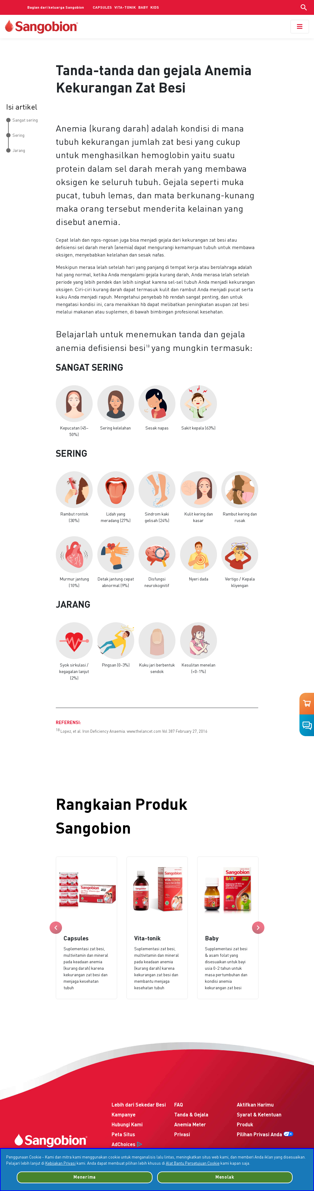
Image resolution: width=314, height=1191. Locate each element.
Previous (56, 927)
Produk (245, 1125)
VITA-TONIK (125, 8)
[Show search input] (304, 7)
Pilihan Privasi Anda (259, 1135)
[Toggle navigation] (299, 26)
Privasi (182, 1135)
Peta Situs (123, 1135)
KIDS (154, 8)
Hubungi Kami (127, 1125)
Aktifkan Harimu (255, 1105)
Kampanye (123, 1115)
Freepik (81, 1183)
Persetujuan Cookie (286, 1185)
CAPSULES (102, 8)
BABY (143, 8)
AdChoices (123, 1144)
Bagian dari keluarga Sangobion (55, 8)
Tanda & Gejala (191, 1115)
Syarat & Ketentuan (259, 1115)
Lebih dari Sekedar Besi (139, 1105)
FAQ (178, 1105)
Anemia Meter (190, 1125)
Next (258, 927)
